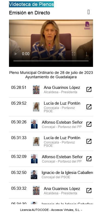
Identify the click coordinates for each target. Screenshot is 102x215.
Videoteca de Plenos (31, 4)
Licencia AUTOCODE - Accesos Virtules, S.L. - (51, 210)
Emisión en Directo (29, 12)
